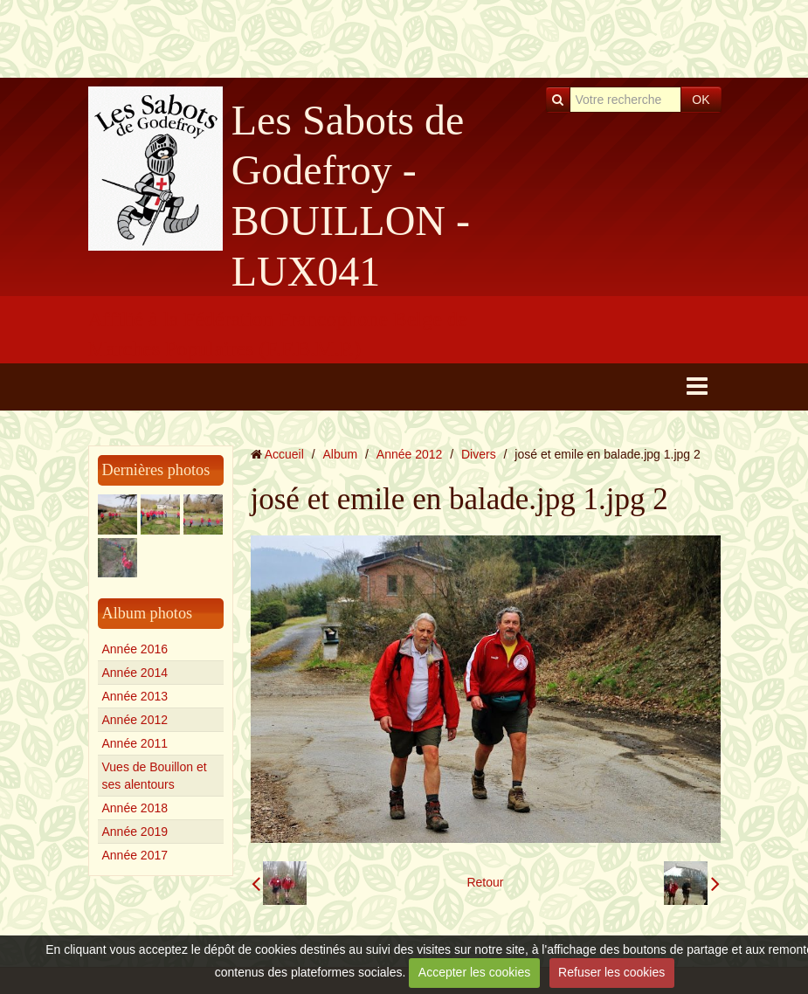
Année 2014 (135, 673)
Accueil (284, 454)
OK (700, 100)
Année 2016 (135, 649)
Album (339, 454)
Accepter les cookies (474, 972)
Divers (478, 454)
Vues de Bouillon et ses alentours (154, 775)
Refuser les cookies (611, 972)
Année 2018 (135, 808)
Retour (484, 882)
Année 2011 (135, 743)
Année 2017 (135, 855)
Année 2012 (135, 720)
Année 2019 (135, 832)
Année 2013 (135, 696)
